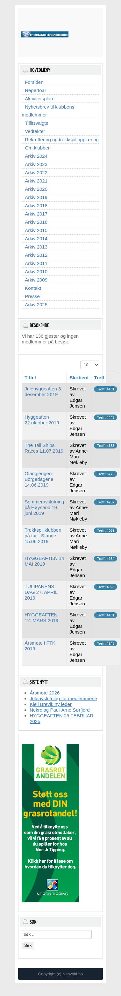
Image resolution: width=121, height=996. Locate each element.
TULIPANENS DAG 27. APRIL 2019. (41, 592)
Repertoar (35, 90)
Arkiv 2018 (36, 205)
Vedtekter (35, 131)
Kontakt (33, 288)
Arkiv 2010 (36, 271)
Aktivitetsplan (39, 98)
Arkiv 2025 (36, 304)
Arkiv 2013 (36, 246)
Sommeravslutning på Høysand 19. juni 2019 (44, 507)
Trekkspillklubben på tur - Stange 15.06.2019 (43, 535)
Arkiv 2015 (36, 230)
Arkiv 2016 (36, 222)
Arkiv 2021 (36, 180)
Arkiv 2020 (36, 189)
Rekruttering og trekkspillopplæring (62, 139)
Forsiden (34, 82)
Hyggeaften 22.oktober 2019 (42, 419)
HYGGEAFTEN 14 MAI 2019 (44, 561)
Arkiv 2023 (36, 164)
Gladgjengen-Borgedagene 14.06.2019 (39, 479)
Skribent (79, 377)
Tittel (30, 377)
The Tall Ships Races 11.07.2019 (44, 448)
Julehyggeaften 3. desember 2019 (43, 391)
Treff (99, 377)
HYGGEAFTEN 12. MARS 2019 (41, 617)
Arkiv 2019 (36, 197)
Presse (32, 296)
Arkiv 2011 (36, 263)
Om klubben (38, 147)
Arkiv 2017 (36, 213)
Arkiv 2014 (36, 238)
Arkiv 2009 (36, 279)
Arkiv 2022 (36, 172)
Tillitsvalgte (36, 123)
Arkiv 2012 (36, 255)
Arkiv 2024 (36, 156)
